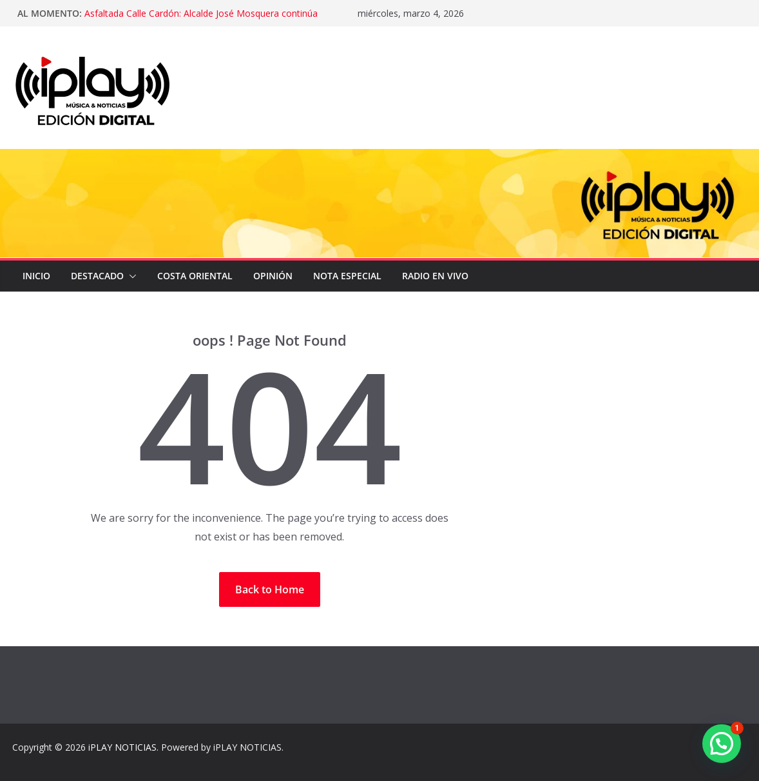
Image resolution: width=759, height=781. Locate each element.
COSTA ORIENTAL (195, 276)
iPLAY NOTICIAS (122, 747)
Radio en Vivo (435, 276)
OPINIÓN (273, 276)
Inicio (36, 276)
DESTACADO (97, 276)
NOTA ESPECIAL (347, 276)
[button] (130, 276)
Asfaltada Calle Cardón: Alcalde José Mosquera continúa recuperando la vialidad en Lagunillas (201, 19)
